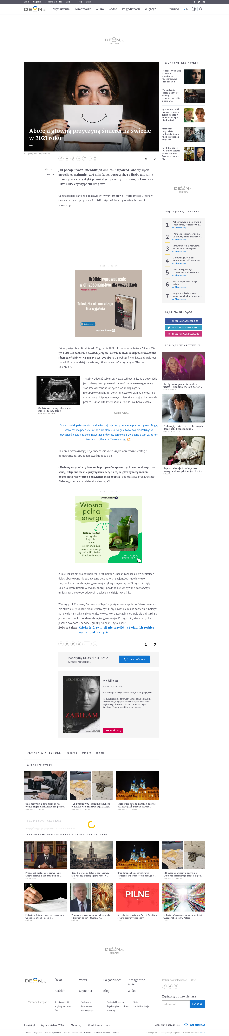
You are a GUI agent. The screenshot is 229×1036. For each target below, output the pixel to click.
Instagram (204, 2)
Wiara (100, 9)
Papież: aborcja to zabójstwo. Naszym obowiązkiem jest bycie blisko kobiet (182, 471)
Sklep (88, 2)
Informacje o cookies (102, 1032)
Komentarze (82, 9)
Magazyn (37, 2)
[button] (193, 9)
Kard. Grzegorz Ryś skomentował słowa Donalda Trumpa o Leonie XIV (171, 153)
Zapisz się (197, 1004)
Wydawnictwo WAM (53, 1025)
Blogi (68, 2)
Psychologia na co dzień (118, 1006)
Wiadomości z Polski (34, 809)
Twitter (199, 2)
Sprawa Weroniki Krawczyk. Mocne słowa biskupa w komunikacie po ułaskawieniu (170, 115)
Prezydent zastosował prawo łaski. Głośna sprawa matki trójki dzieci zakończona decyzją (43, 876)
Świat (31, 145)
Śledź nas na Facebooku (183, 321)
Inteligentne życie (136, 982)
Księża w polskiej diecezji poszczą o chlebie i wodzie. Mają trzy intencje (186, 296)
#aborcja (72, 752)
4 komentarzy (179, 251)
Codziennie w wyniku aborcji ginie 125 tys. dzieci (55, 409)
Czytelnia (85, 991)
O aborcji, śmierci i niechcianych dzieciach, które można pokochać (183, 429)
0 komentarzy (179, 263)
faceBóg (78, 2)
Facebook (194, 2)
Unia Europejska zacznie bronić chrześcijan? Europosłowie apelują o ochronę (136, 807)
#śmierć (86, 752)
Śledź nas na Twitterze (182, 327)
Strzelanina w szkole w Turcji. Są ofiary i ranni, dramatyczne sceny (137, 916)
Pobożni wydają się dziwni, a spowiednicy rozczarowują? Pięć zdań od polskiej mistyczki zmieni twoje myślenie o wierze (171, 80)
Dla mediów (77, 1032)
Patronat (116, 1032)
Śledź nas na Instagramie (183, 333)
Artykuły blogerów (63, 1006)
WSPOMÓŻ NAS (194, 1025)
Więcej (149, 9)
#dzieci (100, 752)
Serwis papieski (62, 1002)
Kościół (167, 474)
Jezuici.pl (29, 1025)
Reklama (87, 1032)
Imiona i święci (87, 1010)
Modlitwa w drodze (53, 2)
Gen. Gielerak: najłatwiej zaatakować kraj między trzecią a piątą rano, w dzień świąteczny (90, 876)
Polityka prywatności (53, 1032)
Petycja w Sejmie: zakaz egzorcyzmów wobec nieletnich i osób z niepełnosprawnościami (44, 918)
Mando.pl (76, 1025)
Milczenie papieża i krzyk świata (184, 283)
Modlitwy (111, 1010)
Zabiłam (110, 681)
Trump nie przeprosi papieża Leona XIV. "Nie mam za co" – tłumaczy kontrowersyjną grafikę (90, 918)
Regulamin (38, 1032)
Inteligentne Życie (46, 413)
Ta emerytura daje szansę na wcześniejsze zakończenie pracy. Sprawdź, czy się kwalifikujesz (44, 807)
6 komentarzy (179, 239)
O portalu (28, 1032)
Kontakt (67, 1032)
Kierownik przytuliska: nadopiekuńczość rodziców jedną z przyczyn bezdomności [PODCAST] (170, 137)
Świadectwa (86, 1006)
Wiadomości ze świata (127, 809)
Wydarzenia (61, 9)
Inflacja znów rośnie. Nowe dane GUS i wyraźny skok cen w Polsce (182, 916)
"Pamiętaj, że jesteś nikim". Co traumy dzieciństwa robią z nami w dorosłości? (171, 97)
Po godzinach (131, 9)
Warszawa (174, 9)
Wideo (113, 9)
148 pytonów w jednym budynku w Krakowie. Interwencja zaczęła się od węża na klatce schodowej (91, 807)
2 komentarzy (179, 228)
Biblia (26, 2)
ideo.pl (202, 1032)
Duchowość (86, 1002)
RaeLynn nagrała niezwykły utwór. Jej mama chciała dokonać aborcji (183, 387)
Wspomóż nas (134, 659)
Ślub (57, 1010)
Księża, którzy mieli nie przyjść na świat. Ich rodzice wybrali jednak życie (116, 630)
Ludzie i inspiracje (141, 1006)
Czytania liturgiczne (116, 1002)
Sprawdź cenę (113, 730)
